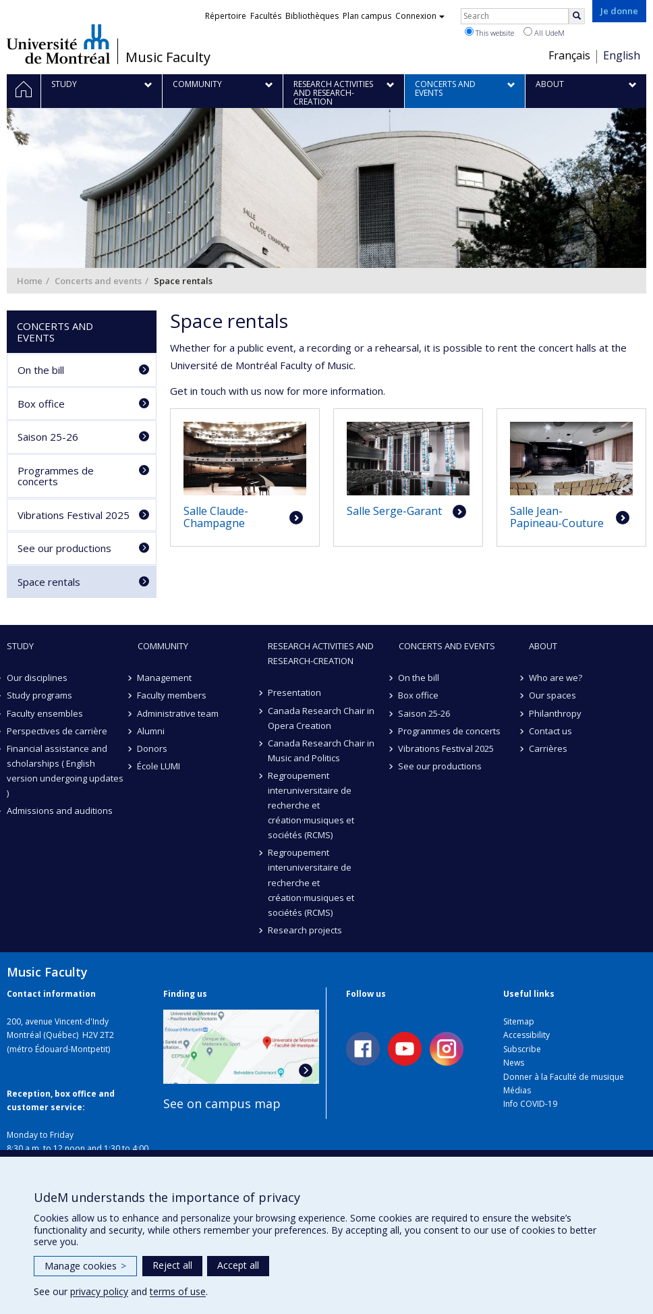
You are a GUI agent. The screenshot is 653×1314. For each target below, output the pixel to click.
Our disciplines (37, 678)
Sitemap (518, 1021)
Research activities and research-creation (321, 653)
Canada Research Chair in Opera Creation (321, 718)
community (163, 646)
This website (489, 32)
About (543, 646)
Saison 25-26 (48, 436)
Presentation (294, 692)
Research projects (305, 930)
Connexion (420, 16)
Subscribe (522, 1049)
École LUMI (159, 766)
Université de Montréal (58, 44)
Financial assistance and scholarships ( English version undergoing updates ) (65, 770)
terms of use (178, 1291)
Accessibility (526, 1035)
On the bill (41, 370)
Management (165, 678)
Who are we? (555, 678)
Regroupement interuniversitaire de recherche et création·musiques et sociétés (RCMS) (311, 805)
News (513, 1062)
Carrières (548, 748)
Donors (153, 748)
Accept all (238, 1265)
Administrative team (178, 713)
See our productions (64, 548)
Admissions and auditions (60, 810)
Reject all (172, 1265)
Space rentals (49, 581)
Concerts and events (98, 281)
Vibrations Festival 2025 (74, 515)
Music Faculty (167, 57)
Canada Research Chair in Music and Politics (321, 750)
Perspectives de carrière (57, 731)
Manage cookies (85, 1265)
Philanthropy (555, 713)
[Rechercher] (577, 16)
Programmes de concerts (56, 476)
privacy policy (99, 1291)
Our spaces (552, 695)
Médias (517, 1090)
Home (29, 281)
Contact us (550, 731)
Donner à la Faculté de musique (563, 1077)
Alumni (151, 731)
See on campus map (222, 1103)
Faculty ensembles (45, 713)
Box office (41, 403)
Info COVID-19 (530, 1104)
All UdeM (544, 32)
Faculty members (172, 695)
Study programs (39, 695)
